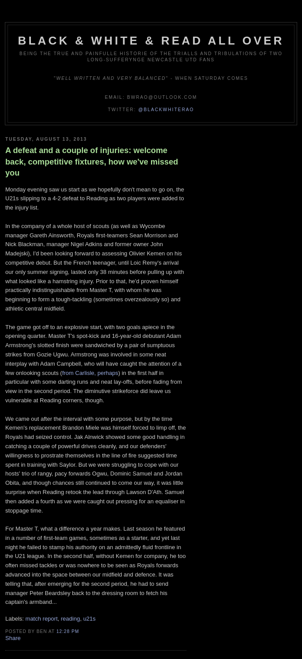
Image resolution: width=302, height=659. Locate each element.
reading (70, 618)
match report (42, 618)
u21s (89, 618)
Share (13, 638)
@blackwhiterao (166, 109)
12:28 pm (68, 631)
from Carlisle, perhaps (90, 373)
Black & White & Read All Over (151, 40)
